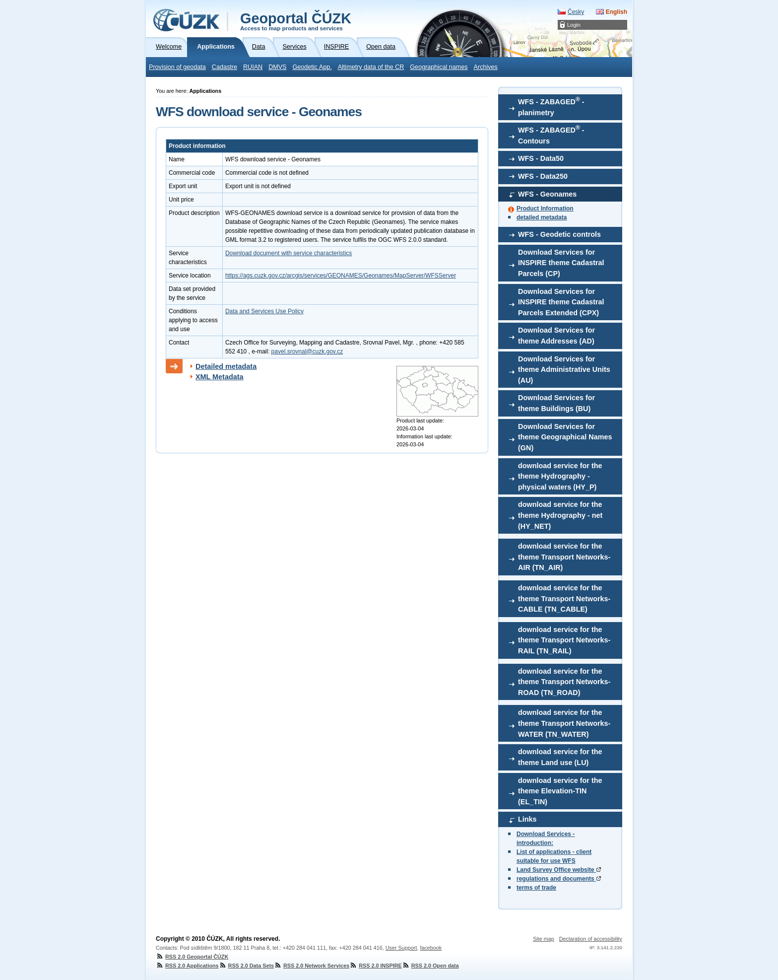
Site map (543, 939)
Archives (486, 67)
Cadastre (224, 67)
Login (574, 25)
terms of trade (536, 887)
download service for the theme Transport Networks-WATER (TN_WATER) (564, 723)
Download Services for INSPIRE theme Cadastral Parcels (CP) (561, 263)
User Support (401, 948)
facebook (431, 948)
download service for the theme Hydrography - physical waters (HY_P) (560, 476)
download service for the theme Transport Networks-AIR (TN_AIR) (564, 556)
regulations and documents (559, 878)
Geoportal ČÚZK (295, 20)
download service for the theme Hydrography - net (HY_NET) (560, 515)
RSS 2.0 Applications (187, 966)
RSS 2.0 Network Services (311, 966)
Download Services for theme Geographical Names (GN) (565, 437)
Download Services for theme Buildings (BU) (556, 403)
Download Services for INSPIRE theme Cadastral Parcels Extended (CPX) (561, 302)
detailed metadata (542, 217)
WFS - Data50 (541, 158)
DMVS (277, 67)
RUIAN (252, 67)
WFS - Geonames (547, 194)
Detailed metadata (226, 366)
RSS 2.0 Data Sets (246, 966)
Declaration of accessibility (590, 939)
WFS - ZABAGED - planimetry (551, 106)
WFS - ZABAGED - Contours (551, 134)
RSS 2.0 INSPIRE (375, 966)
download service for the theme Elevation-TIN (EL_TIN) (560, 791)
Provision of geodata (177, 67)
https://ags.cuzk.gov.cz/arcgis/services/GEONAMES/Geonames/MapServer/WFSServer (340, 275)
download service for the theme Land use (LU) (560, 757)
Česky (576, 11)
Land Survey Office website (559, 869)
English (616, 11)
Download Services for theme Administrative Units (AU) (564, 369)
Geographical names (438, 67)
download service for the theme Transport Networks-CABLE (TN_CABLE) (564, 598)
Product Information (545, 208)
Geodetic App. (312, 67)
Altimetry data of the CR (371, 67)
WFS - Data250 (543, 176)
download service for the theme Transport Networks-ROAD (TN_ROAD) (564, 682)
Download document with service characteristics (288, 253)
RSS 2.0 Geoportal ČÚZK (192, 957)
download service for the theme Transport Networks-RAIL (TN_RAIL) (564, 640)
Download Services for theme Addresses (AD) (556, 335)
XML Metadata (219, 377)
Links (527, 819)
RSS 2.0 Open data (430, 966)
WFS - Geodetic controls (559, 234)
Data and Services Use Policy (264, 311)
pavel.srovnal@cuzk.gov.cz (307, 351)
